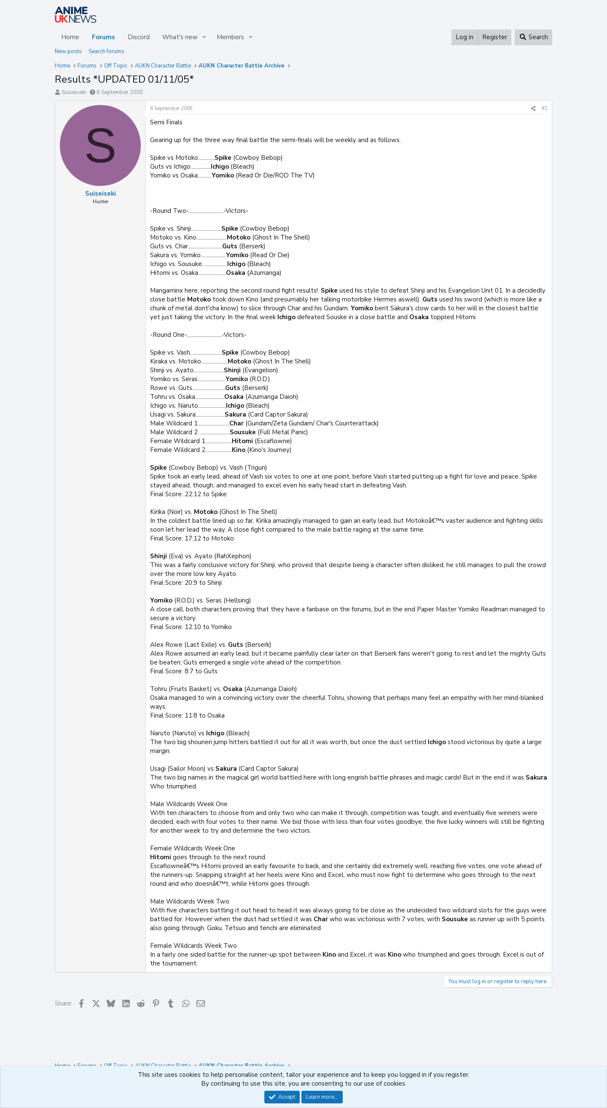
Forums (103, 37)
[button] (204, 37)
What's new (180, 37)
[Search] (533, 37)
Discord (139, 37)
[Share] (533, 108)
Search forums (106, 51)
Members (230, 37)
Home (70, 37)
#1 (545, 108)
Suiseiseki (74, 92)
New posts (68, 51)
